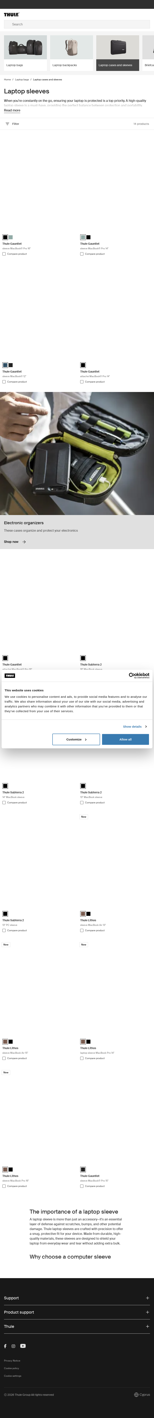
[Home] (28, 14)
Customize (76, 739)
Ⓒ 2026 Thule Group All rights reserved (29, 1395)
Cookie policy (11, 1368)
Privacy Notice (12, 1360)
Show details (132, 726)
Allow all (125, 739)
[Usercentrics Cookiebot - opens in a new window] (131, 676)
